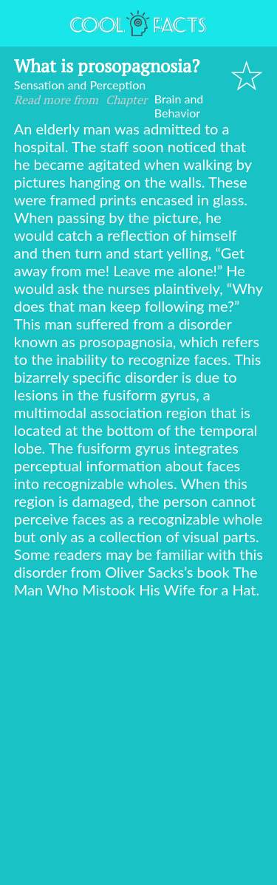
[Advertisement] (138, 744)
